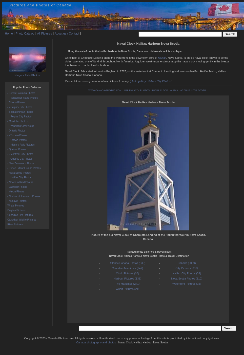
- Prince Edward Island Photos (24, 168)
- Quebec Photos (16, 149)
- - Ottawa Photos (17, 140)
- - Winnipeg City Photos (20, 126)
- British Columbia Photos (21, 93)
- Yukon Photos (15, 191)
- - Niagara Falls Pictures (21, 144)
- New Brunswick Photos (20, 163)
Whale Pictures (15, 205)
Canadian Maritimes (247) (127, 268)
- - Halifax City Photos (19, 177)
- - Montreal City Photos (20, 154)
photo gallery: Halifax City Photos (151, 81)
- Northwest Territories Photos (23, 196)
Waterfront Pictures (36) (186, 283)
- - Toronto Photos (17, 135)
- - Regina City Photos (19, 116)
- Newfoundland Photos (20, 182)
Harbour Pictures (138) (127, 278)
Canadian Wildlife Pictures (21, 219)
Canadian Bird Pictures (20, 215)
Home (9, 33)
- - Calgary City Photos (19, 107)
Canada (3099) (187, 263)
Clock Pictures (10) (127, 273)
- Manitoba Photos (17, 121)
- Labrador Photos (17, 187)
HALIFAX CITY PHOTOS (137, 90)
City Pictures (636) (187, 268)
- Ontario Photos (16, 130)
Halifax (162, 57)
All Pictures (44, 33)
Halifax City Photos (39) (186, 273)
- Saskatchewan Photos (20, 112)
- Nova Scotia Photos (19, 172)
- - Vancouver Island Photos (22, 97)
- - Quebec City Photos (19, 158)
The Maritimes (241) (127, 283)
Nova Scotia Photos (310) (186, 278)
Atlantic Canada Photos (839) (127, 263)
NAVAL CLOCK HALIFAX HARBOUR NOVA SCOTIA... (180, 90)
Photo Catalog (25, 33)
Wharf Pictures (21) (127, 288)
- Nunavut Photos (16, 201)
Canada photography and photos (96, 342)
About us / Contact (67, 33)
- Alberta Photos (16, 102)
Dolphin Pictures (16, 210)
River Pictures (15, 224)
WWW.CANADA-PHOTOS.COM (105, 90)
